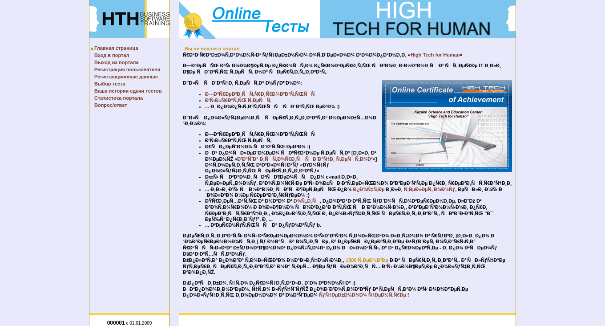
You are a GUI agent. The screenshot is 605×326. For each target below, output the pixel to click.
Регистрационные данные (126, 76)
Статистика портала (118, 98)
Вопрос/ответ (110, 105)
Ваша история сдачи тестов (128, 91)
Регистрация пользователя (127, 69)
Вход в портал (111, 55)
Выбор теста (109, 83)
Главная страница (116, 48)
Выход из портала (116, 62)
